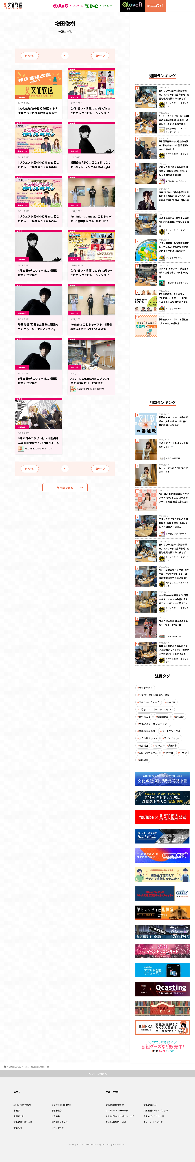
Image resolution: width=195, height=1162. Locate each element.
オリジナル (23, 151)
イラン (183, 752)
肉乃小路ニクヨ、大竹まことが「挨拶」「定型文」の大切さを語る (174, 221)
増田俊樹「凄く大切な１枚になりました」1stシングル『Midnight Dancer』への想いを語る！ (90, 168)
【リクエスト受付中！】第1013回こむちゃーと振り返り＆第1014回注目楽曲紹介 (38, 166)
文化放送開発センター (117, 1104)
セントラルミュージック (118, 1110)
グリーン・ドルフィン (154, 1121)
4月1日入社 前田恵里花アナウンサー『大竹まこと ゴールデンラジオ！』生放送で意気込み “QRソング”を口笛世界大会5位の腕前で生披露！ (174, 501)
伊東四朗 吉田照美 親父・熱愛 (154, 695)
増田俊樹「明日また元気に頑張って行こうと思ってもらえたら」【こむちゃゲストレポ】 (38, 328)
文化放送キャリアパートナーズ (121, 1116)
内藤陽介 (143, 760)
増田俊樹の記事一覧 (40, 1066)
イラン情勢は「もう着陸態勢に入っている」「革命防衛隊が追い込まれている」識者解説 (174, 247)
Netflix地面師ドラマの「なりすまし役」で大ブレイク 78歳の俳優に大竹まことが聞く (174, 573)
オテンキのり (146, 687)
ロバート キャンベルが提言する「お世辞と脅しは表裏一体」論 (174, 272)
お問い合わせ (58, 1127)
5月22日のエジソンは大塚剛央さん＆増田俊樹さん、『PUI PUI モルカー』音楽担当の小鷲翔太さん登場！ (38, 444)
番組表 (17, 1110)
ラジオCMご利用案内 (62, 1104)
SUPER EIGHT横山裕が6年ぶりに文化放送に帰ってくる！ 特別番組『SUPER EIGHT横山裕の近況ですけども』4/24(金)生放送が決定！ (174, 200)
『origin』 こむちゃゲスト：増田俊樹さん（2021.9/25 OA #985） (90, 328)
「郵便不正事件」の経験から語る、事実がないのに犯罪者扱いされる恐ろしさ (174, 145)
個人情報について (60, 1121)
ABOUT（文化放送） (23, 1104)
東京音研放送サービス (117, 1121)
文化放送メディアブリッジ (157, 1110)
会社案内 (18, 1127)
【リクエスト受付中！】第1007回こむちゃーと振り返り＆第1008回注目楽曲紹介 (38, 220)
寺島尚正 (143, 745)
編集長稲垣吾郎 (147, 731)
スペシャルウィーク (149, 702)
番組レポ (75, 151)
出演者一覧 (19, 1116)
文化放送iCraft (151, 1104)
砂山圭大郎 (163, 716)
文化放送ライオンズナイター (154, 724)
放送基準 (55, 1116)
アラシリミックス (148, 738)
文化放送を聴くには (24, 1121)
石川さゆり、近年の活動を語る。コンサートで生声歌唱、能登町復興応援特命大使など (174, 94)
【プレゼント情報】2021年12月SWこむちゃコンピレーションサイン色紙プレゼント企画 (90, 276)
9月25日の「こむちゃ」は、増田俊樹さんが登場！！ (38, 380)
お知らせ (23, 97)
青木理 (158, 745)
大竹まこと (145, 716)
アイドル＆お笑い (98, 5)
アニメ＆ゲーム (64, 6)
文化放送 (179, 716)
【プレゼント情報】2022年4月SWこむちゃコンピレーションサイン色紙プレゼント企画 (90, 112)
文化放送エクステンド (155, 1116)
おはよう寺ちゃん (148, 752)
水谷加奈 (171, 702)
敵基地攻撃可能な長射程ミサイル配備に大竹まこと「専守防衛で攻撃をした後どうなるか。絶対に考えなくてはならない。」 (174, 654)
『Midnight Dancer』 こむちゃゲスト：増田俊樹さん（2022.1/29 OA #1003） (90, 220)
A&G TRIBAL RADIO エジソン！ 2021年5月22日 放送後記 (91, 382)
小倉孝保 (168, 752)
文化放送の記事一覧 (18, 1066)
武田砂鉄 (172, 745)
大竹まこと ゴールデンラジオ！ (156, 709)
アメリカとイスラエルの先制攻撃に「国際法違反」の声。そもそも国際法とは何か (173, 170)
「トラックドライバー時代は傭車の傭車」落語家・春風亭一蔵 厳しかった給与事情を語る (174, 120)
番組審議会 (57, 1110)
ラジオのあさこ (172, 738)
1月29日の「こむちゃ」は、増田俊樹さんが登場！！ (38, 272)
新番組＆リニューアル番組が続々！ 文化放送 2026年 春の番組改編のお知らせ (173, 421)
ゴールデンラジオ (171, 731)
